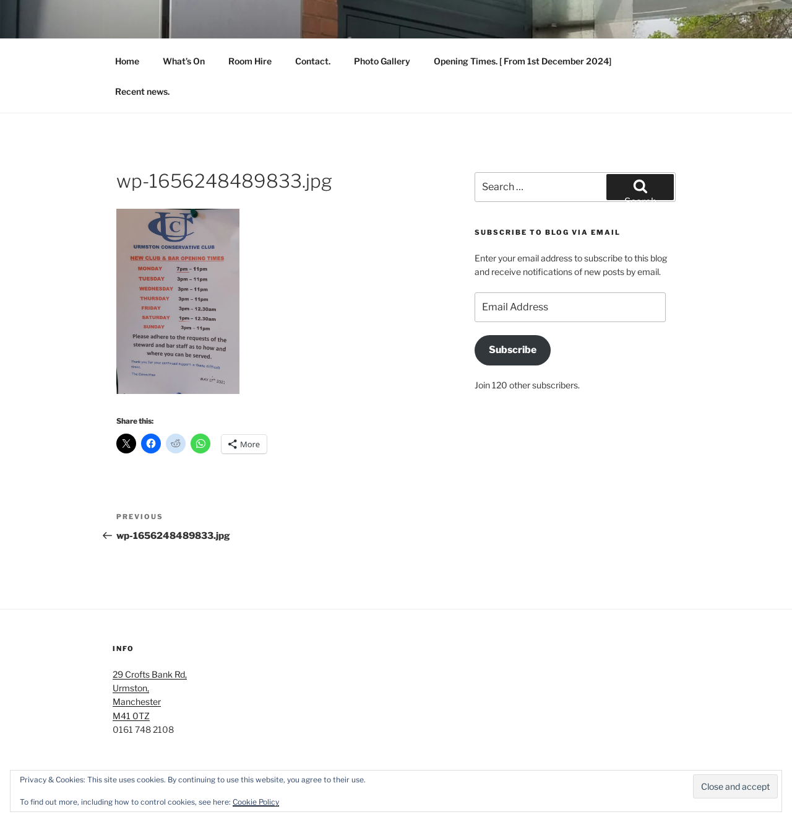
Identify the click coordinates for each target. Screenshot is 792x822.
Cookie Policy (256, 802)
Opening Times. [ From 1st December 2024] (522, 61)
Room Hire (250, 61)
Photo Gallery (382, 61)
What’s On (184, 61)
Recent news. (142, 91)
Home (127, 61)
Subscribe (512, 350)
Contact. (312, 61)
